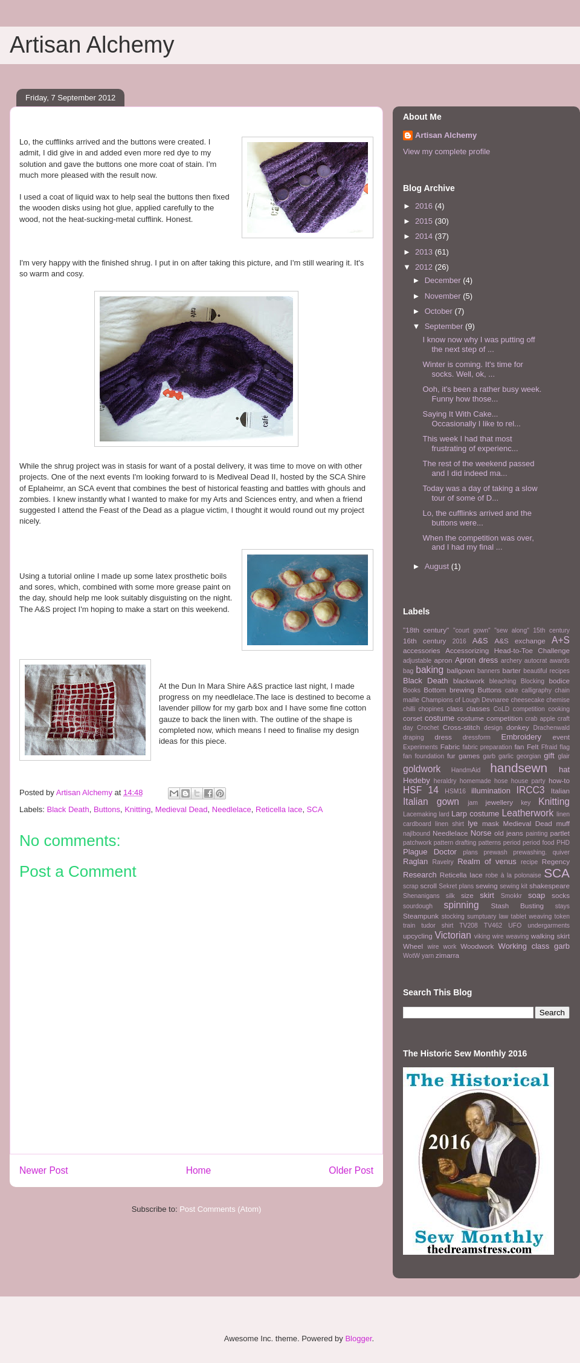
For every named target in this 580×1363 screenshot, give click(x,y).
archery (511, 660)
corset (412, 718)
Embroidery (521, 736)
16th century (424, 641)
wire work (441, 946)
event (561, 737)
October (440, 311)
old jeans (508, 833)
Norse (481, 833)
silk (450, 896)
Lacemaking (420, 814)
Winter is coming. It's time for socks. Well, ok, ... (472, 369)
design (493, 727)
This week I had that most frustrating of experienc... (470, 443)
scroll (428, 886)
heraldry (445, 781)
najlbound (416, 833)
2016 (425, 205)
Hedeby (416, 780)
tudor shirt (437, 925)
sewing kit (513, 886)
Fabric (450, 746)
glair (564, 756)
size (467, 895)
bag (408, 671)
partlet (560, 833)
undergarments (548, 925)
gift (549, 755)
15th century (551, 630)
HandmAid (466, 770)
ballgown (461, 670)
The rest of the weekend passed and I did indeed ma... (478, 468)
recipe (529, 862)
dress (443, 737)
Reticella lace (279, 809)
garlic (506, 756)
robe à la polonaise (513, 875)
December (444, 280)
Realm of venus (487, 861)
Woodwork (477, 946)
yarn (428, 955)
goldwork (421, 769)
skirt (487, 895)
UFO (514, 925)
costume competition (490, 718)
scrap (410, 886)
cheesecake (527, 700)
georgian (529, 756)
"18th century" (426, 630)
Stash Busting (517, 905)
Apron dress (476, 660)
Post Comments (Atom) (220, 1209)
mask (490, 823)
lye (473, 823)
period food (539, 842)
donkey (517, 727)
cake (511, 690)
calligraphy (536, 690)
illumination (491, 790)
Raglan (415, 861)
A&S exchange (519, 641)
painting (536, 833)
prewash (495, 852)
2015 (425, 221)
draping (413, 737)
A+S (561, 640)
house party (528, 781)
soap (536, 895)
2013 (425, 251)
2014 (425, 236)
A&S (480, 640)
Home (198, 1170)
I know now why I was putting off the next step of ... (478, 344)
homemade (475, 781)
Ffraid (549, 747)
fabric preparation (487, 747)
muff (563, 823)
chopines (431, 709)
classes (478, 708)
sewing (486, 886)
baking (429, 670)
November (444, 296)
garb (489, 756)
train (409, 925)
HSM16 (455, 791)
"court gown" (472, 630)
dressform (477, 737)
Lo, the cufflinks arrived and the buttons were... (476, 518)
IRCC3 (531, 790)
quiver (561, 852)
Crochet (428, 727)
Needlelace (231, 809)
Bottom (435, 690)
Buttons (107, 809)
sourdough (418, 906)
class (455, 708)
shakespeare (549, 886)
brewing (462, 690)
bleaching (503, 681)
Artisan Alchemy (92, 44)
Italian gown (431, 801)
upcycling (418, 936)
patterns (489, 842)
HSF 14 (421, 790)
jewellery (499, 802)
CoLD (502, 709)
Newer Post (43, 1170)
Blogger (358, 1338)
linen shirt (449, 824)
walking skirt (550, 936)
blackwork (469, 681)
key (525, 802)
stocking (453, 916)
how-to (559, 780)
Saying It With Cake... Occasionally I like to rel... (471, 418)
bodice (559, 681)
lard (444, 814)
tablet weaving (531, 916)
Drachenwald (551, 727)
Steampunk (421, 916)
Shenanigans (421, 896)
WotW (411, 955)
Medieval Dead (181, 809)
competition (529, 709)
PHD (563, 842)
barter (511, 670)
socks (561, 895)
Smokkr (511, 896)
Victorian (453, 935)
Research (420, 874)
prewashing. (530, 852)
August (438, 566)
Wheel (413, 946)
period (512, 842)
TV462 (493, 925)
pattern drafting (455, 842)
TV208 (468, 925)
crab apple (540, 718)
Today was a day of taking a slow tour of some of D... (479, 493)
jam (473, 802)
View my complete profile (446, 151)
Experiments (420, 747)
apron (443, 660)
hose (501, 781)
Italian (560, 791)
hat (564, 769)
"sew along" (511, 630)
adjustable (417, 660)
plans (470, 852)
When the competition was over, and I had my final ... (477, 542)
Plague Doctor (430, 851)
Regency (556, 861)
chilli (409, 709)
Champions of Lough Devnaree (465, 700)
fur (451, 756)
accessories (421, 650)
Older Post (351, 1170)
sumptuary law (487, 916)
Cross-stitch (461, 727)
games (469, 756)
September (445, 326)
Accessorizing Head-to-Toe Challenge (507, 650)
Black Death (68, 809)
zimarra (447, 955)
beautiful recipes (546, 671)
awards (560, 660)
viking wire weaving (501, 936)
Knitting (137, 809)
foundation (429, 756)
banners (488, 671)
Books (411, 690)
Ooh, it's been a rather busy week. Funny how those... (481, 394)
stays (562, 906)
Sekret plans (456, 886)
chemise (558, 700)
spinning (460, 905)
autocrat (535, 660)
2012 (425, 267)
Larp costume (475, 813)
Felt (532, 746)
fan (519, 746)
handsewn (518, 768)
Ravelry (442, 862)
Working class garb (534, 946)
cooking (559, 709)
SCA (315, 809)
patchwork (417, 842)
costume (439, 718)
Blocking (532, 681)
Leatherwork (527, 813)
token (562, 916)
